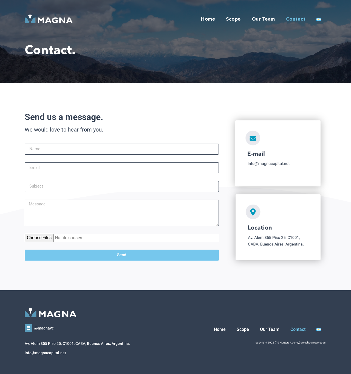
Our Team (263, 19)
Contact (296, 19)
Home (208, 19)
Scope (233, 19)
